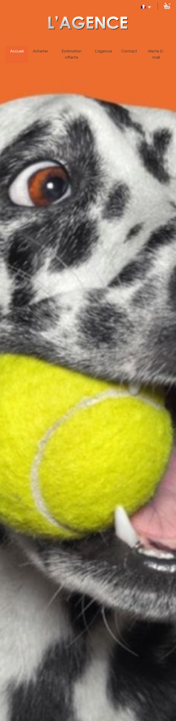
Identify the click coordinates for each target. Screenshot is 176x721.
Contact (129, 51)
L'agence (103, 51)
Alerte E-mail (156, 54)
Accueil (17, 51)
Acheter (40, 51)
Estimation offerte (72, 54)
